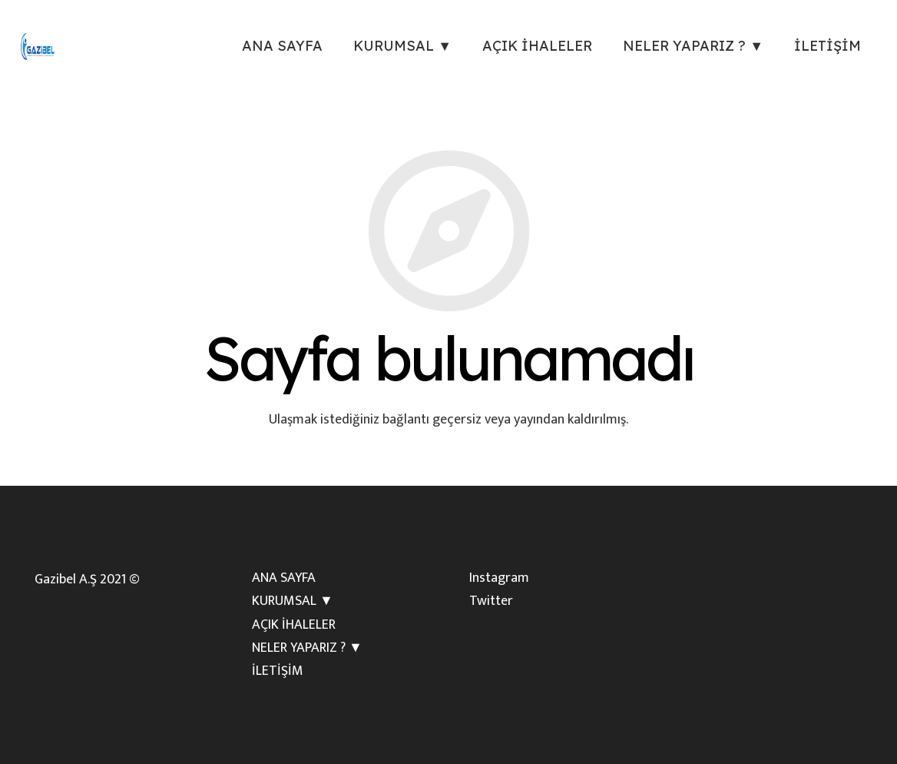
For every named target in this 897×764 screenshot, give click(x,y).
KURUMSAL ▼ (292, 601)
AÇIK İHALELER (294, 624)
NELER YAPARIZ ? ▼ (307, 647)
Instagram (499, 578)
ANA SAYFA (284, 578)
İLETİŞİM (277, 671)
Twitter (491, 601)
